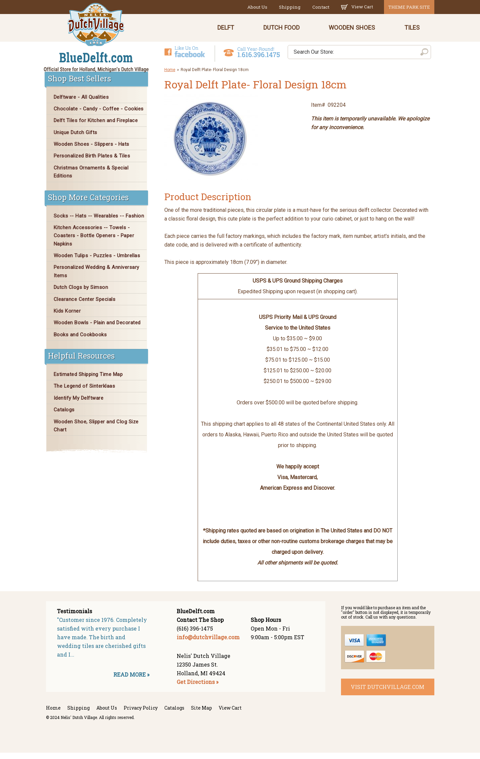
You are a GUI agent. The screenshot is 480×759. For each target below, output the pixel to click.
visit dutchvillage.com (387, 692)
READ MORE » (131, 680)
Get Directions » (197, 688)
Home (169, 75)
